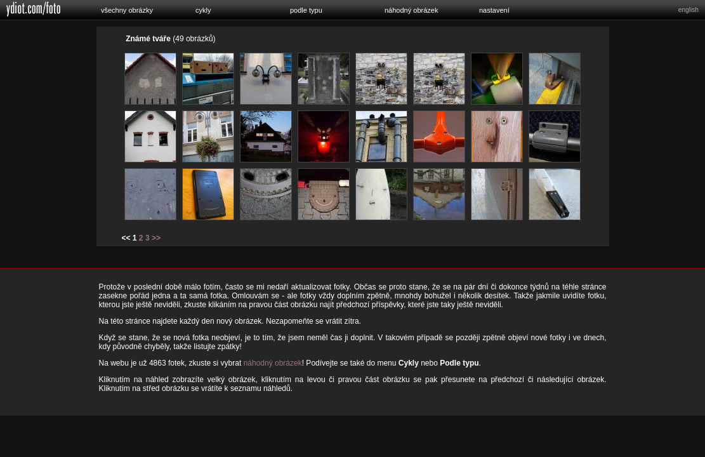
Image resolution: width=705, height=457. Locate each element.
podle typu (306, 10)
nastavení (494, 10)
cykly (203, 10)
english (688, 9)
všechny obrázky (127, 10)
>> (156, 238)
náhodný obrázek (411, 10)
